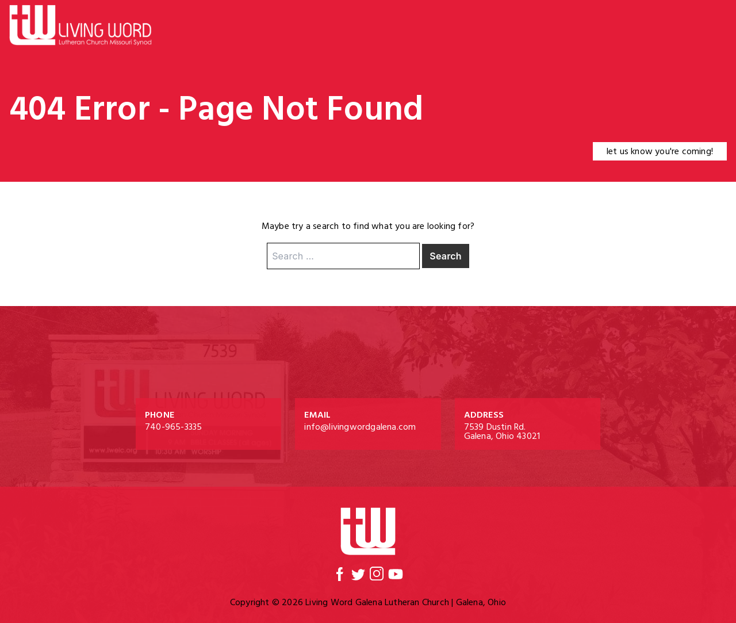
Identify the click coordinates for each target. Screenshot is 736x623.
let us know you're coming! (660, 151)
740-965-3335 (173, 426)
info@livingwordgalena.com (360, 426)
